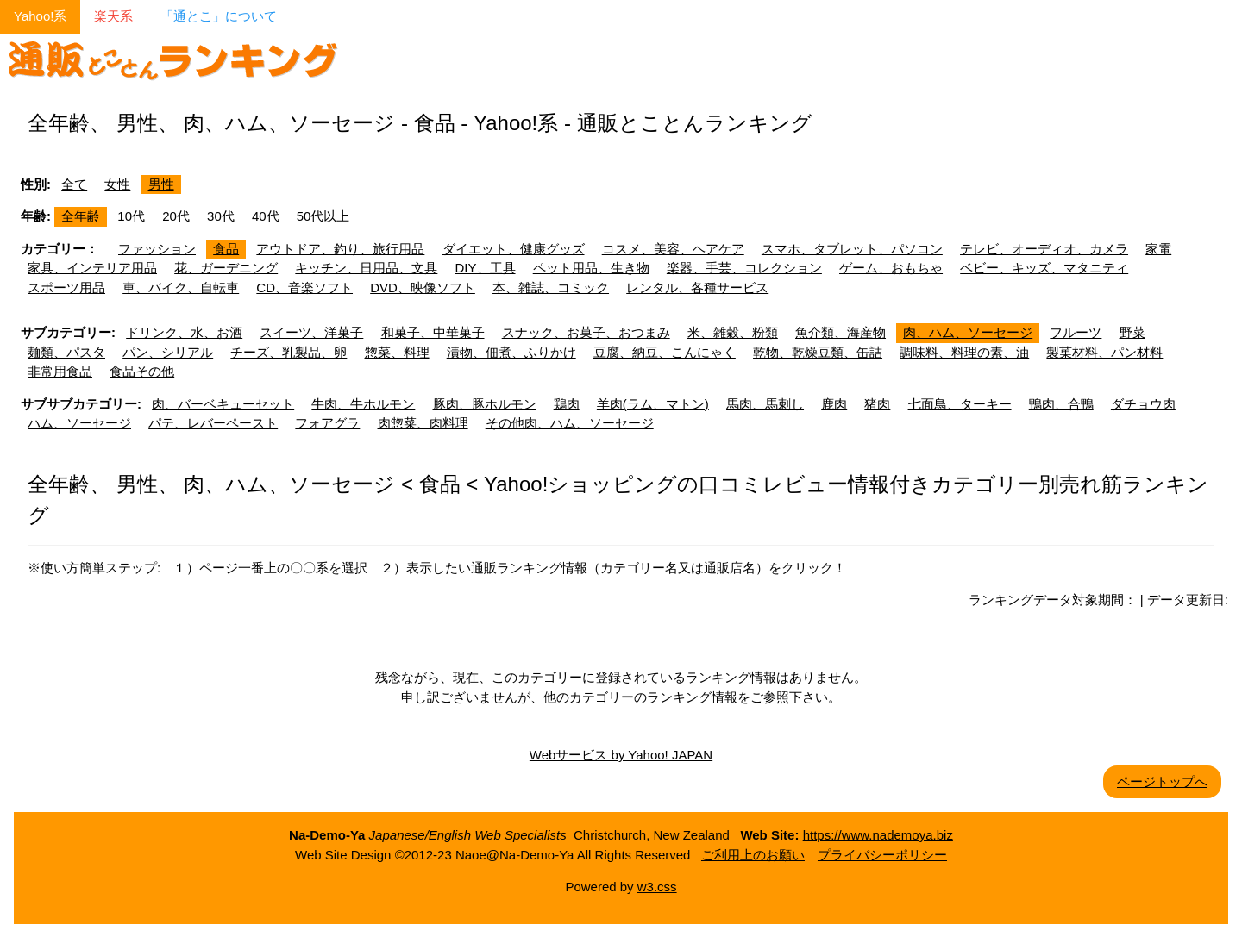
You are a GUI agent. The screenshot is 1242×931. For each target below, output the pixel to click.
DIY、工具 (485, 267)
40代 (265, 216)
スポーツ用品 (66, 287)
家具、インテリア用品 (92, 267)
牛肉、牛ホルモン (363, 404)
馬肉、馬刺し (765, 404)
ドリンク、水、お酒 (184, 332)
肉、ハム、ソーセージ (967, 332)
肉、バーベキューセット (223, 404)
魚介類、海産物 (840, 332)
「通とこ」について (218, 16)
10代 (131, 216)
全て (74, 184)
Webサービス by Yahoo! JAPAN (621, 754)
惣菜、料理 (397, 352)
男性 (161, 184)
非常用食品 (60, 371)
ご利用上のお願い (753, 854)
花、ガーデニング (226, 267)
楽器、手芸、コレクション (744, 267)
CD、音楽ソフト (304, 287)
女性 (117, 184)
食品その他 (142, 371)
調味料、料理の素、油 (964, 352)
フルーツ (1075, 332)
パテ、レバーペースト (213, 423)
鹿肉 (834, 404)
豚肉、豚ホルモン (484, 404)
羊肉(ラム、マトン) (653, 404)
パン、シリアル (167, 352)
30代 (221, 216)
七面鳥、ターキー (960, 404)
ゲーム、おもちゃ (891, 267)
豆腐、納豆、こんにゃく (664, 352)
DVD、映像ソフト (422, 287)
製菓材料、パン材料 (1104, 352)
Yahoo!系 (40, 16)
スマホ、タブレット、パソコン (852, 248)
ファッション (157, 248)
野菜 (1132, 332)
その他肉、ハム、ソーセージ (570, 423)
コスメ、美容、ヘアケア (673, 248)
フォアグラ (327, 423)
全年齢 (80, 216)
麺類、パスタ (66, 352)
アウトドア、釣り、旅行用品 (340, 248)
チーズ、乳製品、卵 (288, 352)
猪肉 (877, 404)
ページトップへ (1162, 781)
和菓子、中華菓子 (433, 332)
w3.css (657, 886)
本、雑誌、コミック (550, 287)
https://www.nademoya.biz (878, 835)
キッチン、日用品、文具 (366, 267)
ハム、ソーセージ (79, 423)
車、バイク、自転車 (180, 287)
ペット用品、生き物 (591, 267)
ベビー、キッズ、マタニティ (1044, 267)
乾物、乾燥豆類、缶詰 (817, 352)
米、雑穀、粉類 (732, 332)
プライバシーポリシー (882, 854)
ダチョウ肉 (1143, 404)
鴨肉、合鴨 (1061, 404)
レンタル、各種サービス (697, 287)
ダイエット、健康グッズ (513, 248)
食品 (226, 248)
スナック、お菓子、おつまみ (586, 332)
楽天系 (113, 16)
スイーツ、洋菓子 (311, 332)
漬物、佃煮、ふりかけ (511, 352)
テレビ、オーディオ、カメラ (1044, 248)
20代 (176, 216)
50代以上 (323, 216)
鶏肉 (567, 404)
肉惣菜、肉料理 (423, 423)
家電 (1158, 248)
